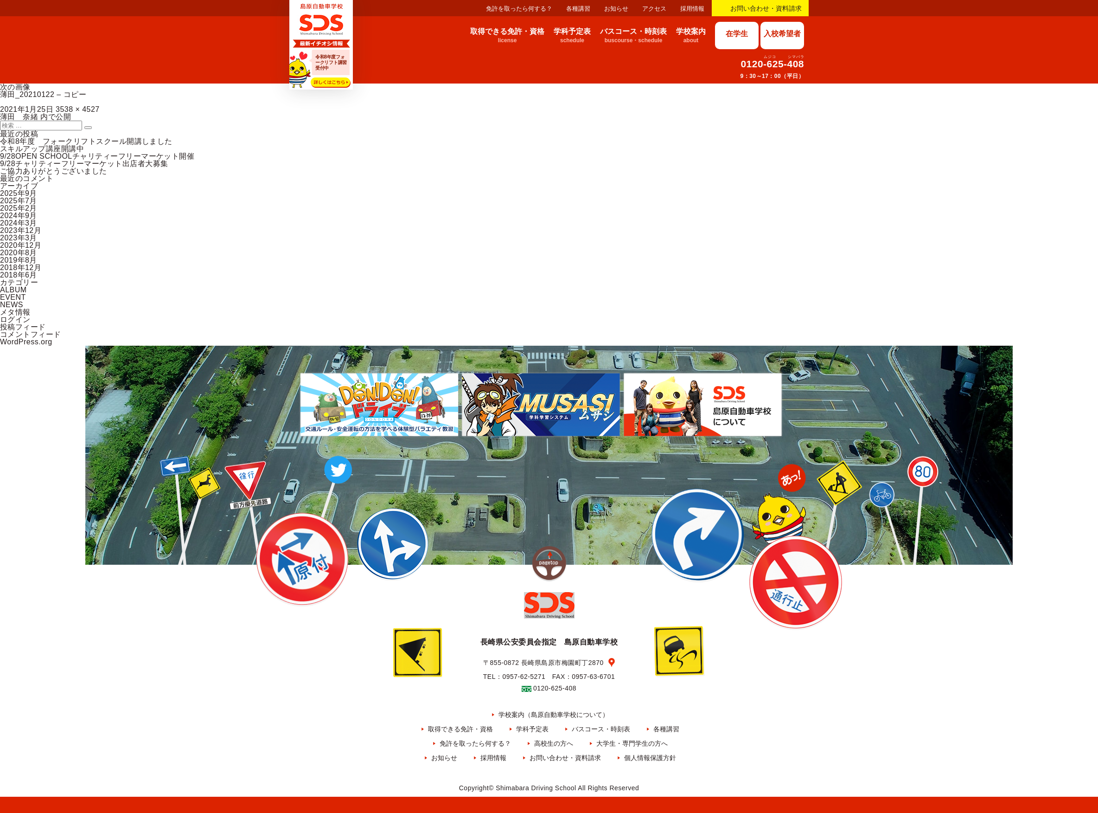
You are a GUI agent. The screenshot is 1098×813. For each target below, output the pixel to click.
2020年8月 (18, 253)
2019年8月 (18, 260)
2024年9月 (18, 215)
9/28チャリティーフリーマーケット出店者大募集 (84, 164)
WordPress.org (26, 342)
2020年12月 (20, 245)
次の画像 (15, 87)
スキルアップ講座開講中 (42, 149)
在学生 (737, 34)
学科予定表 (532, 729)
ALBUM (13, 290)
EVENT (13, 297)
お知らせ (616, 9)
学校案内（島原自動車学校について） (553, 714)
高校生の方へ (553, 743)
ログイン (15, 319)
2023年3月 (18, 238)
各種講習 (578, 9)
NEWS (11, 305)
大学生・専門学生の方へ (632, 743)
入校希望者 (782, 34)
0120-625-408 (772, 63)
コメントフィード (30, 334)
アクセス (654, 9)
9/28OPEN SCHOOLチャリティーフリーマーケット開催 (97, 156)
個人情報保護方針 (650, 757)
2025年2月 (18, 208)
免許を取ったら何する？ (519, 9)
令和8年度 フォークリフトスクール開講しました (86, 141)
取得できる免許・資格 (460, 729)
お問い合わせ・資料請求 (766, 8)
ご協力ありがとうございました (53, 171)
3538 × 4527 (78, 109)
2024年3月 (18, 223)
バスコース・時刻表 (601, 729)
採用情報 (692, 9)
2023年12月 (20, 230)
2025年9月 (18, 193)
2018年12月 (20, 267)
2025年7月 (18, 201)
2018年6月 (18, 275)
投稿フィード (23, 327)
